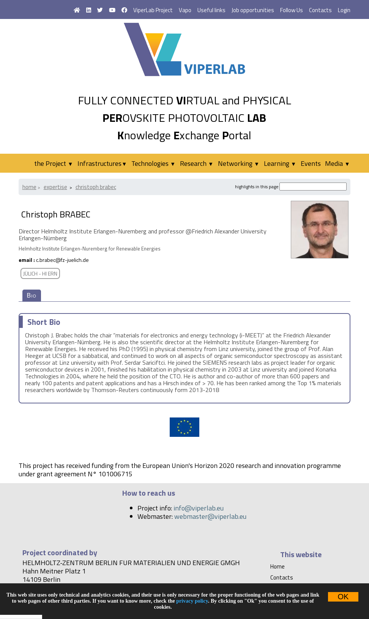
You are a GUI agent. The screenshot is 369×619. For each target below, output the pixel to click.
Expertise (55, 187)
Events (311, 163)
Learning (280, 163)
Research (196, 163)
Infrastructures (102, 163)
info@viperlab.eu (198, 508)
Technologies (153, 163)
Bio (31, 295)
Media (337, 163)
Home (29, 187)
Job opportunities (253, 10)
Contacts (320, 10)
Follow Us (291, 10)
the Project (53, 163)
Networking (238, 163)
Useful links (211, 10)
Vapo (185, 10)
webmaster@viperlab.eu (210, 516)
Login (344, 10)
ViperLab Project (153, 10)
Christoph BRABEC (96, 187)
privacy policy (192, 601)
